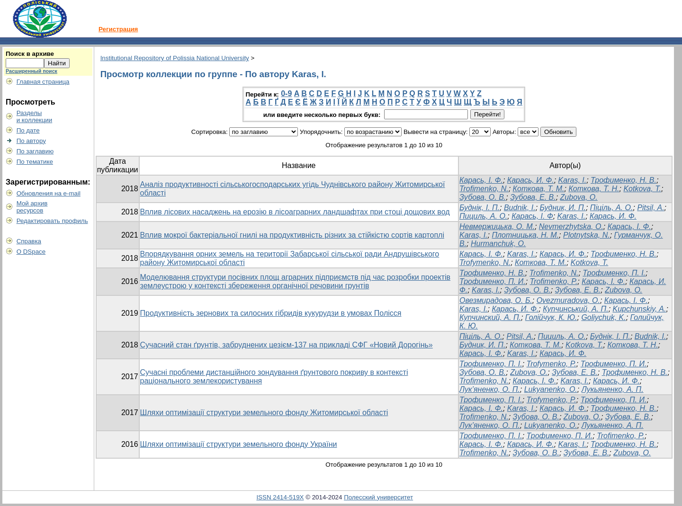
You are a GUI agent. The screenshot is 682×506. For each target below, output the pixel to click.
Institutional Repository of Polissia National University (174, 58)
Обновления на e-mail (49, 193)
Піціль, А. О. (611, 208)
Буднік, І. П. (479, 208)
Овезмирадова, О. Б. (495, 300)
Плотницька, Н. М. (525, 235)
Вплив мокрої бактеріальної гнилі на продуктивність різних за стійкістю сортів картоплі (292, 235)
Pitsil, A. (650, 208)
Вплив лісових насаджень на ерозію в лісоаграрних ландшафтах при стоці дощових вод (295, 212)
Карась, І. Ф (532, 216)
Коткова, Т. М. (539, 189)
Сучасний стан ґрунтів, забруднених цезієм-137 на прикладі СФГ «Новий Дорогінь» (286, 345)
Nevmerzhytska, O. (571, 226)
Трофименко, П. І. (614, 273)
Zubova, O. (579, 197)
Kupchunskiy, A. (639, 309)
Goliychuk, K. (603, 317)
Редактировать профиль (52, 220)
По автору (31, 140)
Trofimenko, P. (554, 281)
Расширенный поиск (31, 71)
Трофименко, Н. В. (623, 180)
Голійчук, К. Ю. (551, 317)
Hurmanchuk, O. (498, 244)
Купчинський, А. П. (575, 309)
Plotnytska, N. (586, 235)
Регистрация (118, 29)
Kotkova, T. (642, 189)
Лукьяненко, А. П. (613, 389)
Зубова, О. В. (482, 197)
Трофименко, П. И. (492, 281)
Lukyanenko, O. (550, 389)
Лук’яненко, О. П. (489, 389)
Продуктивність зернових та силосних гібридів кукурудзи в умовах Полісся (271, 313)
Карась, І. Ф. (481, 180)
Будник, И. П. (563, 208)
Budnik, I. (520, 208)
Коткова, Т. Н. (593, 189)
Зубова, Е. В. (533, 197)
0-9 (286, 93)
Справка (29, 241)
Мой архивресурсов (32, 207)
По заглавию (35, 151)
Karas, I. (572, 180)
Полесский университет (378, 497)
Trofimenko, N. (484, 189)
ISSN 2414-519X (280, 497)
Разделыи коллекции (35, 116)
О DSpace (31, 251)
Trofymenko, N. (485, 262)
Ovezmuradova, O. (568, 300)
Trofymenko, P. (551, 364)
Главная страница (43, 81)
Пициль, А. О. (483, 216)
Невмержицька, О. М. (497, 226)
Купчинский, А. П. (490, 317)
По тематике (35, 161)
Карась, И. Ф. (530, 180)
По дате (28, 130)
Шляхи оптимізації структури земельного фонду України (238, 444)
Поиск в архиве (30, 53)
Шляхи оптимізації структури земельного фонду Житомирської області (264, 412)
